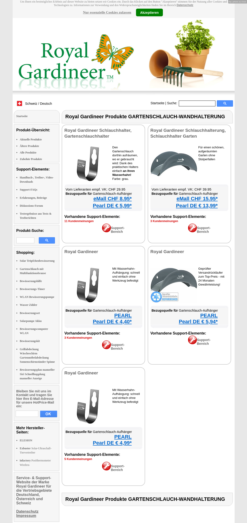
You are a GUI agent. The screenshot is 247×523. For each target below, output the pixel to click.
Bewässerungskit (30, 341)
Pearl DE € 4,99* (112, 443)
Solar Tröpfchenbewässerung (37, 260)
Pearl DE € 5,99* (112, 206)
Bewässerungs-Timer (32, 289)
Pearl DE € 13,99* (197, 206)
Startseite (157, 103)
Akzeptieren (149, 12)
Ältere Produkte (29, 146)
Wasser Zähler (28, 305)
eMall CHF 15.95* (197, 199)
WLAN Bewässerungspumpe (37, 297)
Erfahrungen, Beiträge (33, 197)
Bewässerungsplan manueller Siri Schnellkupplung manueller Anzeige (37, 374)
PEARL (123, 315)
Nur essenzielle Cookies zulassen (107, 12)
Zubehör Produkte (31, 159)
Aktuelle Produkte (31, 139)
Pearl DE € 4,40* (112, 321)
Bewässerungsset (30, 313)
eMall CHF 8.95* (112, 199)
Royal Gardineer (81, 251)
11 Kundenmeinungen (79, 221)
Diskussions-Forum (31, 205)
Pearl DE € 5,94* (198, 321)
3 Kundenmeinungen (164, 221)
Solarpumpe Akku (31, 321)
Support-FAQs (28, 189)
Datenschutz (185, 5)
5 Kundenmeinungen (78, 459)
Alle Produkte (28, 152)
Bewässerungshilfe (31, 281)
